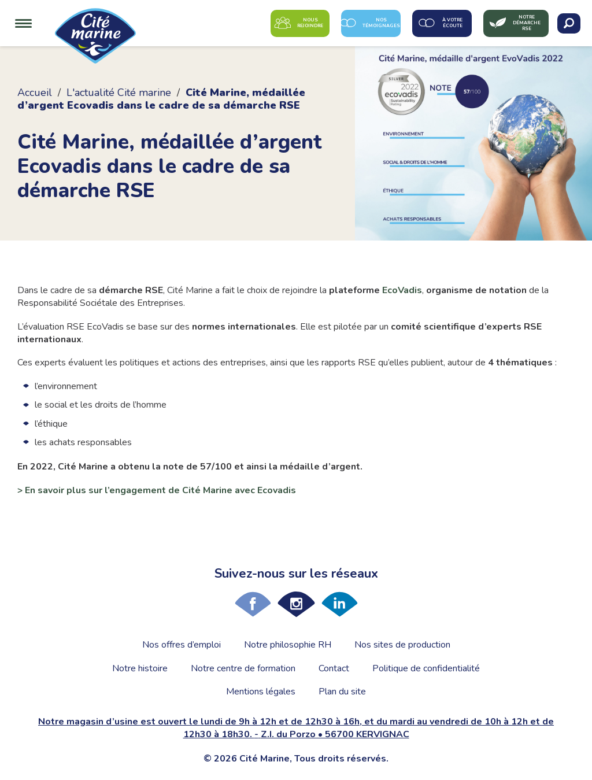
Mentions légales (260, 691)
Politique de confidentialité (426, 668)
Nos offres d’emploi (181, 644)
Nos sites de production (402, 644)
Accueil (34, 92)
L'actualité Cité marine (118, 92)
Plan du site (342, 691)
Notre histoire (140, 668)
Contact (334, 668)
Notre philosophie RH (287, 644)
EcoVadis (402, 290)
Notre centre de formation (243, 668)
